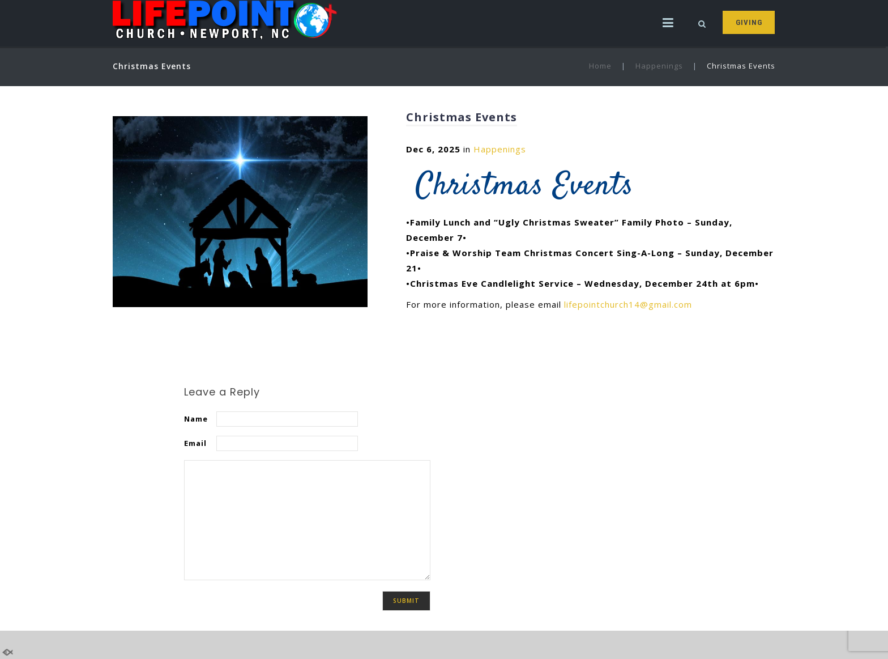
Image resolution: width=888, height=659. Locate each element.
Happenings (659, 66)
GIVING (749, 22)
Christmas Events (461, 117)
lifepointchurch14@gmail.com (628, 304)
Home (600, 66)
